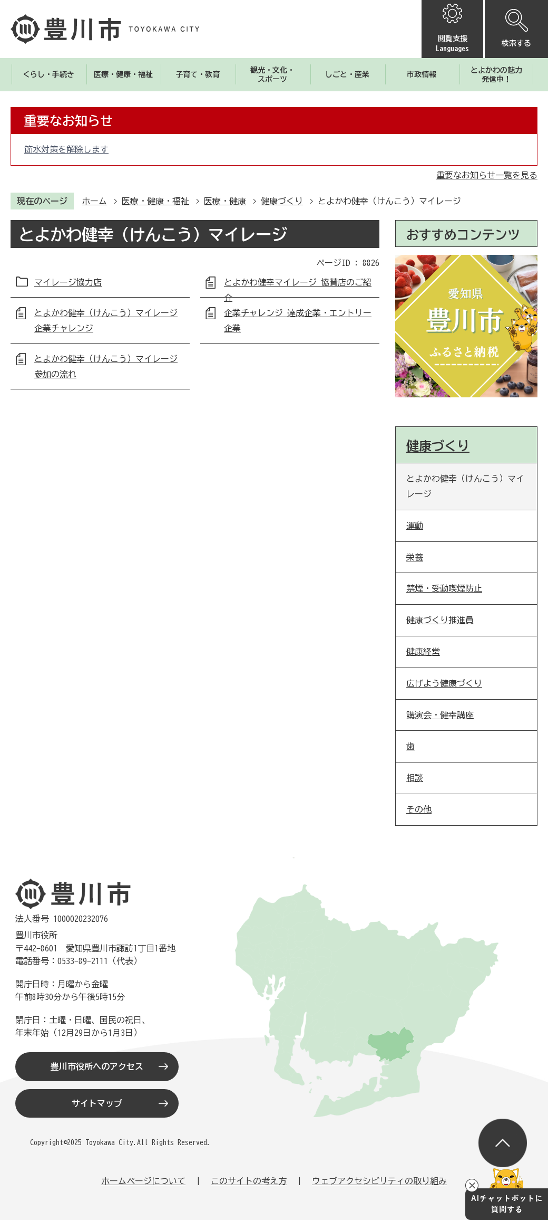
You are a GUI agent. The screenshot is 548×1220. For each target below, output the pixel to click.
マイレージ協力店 (68, 282)
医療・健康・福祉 (155, 201)
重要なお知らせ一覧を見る (486, 175)
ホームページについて (143, 1181)
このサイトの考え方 (249, 1181)
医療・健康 (225, 201)
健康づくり (282, 201)
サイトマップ (97, 1103)
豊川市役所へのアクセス (97, 1066)
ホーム (94, 201)
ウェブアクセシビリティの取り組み (379, 1181)
